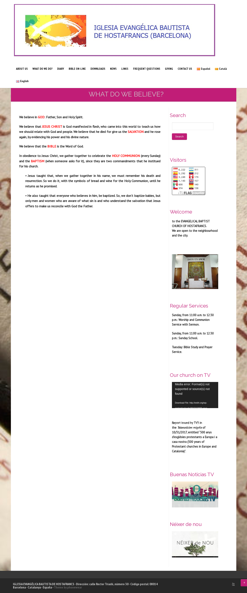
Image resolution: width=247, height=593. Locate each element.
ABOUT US (22, 69)
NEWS (113, 69)
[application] (195, 395)
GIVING (169, 69)
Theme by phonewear (68, 587)
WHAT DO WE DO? (42, 69)
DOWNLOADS (97, 69)
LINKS (124, 69)
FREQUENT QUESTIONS (146, 69)
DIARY (60, 69)
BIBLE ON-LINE (77, 69)
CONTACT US (185, 69)
